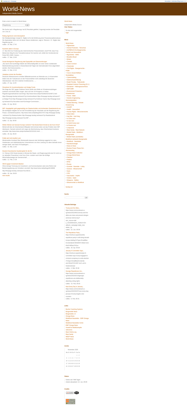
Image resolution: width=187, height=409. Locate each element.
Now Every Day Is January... (75, 286)
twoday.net (6, 1)
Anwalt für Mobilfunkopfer (74, 327)
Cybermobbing (71, 77)
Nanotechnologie (72, 143)
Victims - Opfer (71, 178)
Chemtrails (70, 66)
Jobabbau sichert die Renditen (12, 74)
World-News (18, 9)
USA (68, 173)
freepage (13, 1)
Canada (69, 61)
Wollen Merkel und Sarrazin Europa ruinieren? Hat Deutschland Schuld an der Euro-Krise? (31, 125)
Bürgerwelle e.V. (71, 314)
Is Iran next (70, 121)
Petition (69, 159)
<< (185, 1)
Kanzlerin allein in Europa (10, 49)
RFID (68, 162)
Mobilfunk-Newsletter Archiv (74, 323)
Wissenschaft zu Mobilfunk (75, 182)
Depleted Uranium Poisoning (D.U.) (78, 84)
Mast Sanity (69, 334)
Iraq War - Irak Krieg (73, 116)
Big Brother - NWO (73, 55)
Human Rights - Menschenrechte (77, 112)
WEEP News (70, 337)
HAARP (69, 107)
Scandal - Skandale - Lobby (75, 166)
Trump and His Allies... (73, 208)
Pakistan (69, 157)
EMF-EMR (70, 89)
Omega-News (70, 316)
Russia (69, 164)
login (67, 33)
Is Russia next (71, 125)
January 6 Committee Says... (75, 251)
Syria (68, 171)
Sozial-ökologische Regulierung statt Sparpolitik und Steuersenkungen (24, 61)
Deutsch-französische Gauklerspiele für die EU (17, 151)
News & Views (71, 146)
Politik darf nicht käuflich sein (11, 138)
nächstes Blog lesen (177, 1)
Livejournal (70, 128)
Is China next (71, 118)
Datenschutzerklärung (74, 80)
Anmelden (168, 1)
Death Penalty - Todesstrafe (76, 82)
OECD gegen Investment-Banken (13, 164)
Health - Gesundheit (73, 109)
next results (6, 175)
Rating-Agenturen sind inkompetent (13, 36)
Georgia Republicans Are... (74, 271)
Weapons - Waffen (73, 180)
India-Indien (70, 114)
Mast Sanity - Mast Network (75, 130)
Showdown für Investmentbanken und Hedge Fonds (18, 87)
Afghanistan (70, 45)
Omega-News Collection (74, 153)
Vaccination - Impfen (73, 175)
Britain (69, 59)
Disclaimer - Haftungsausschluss (77, 86)
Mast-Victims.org (71, 332)
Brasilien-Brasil (71, 57)
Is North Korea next (73, 123)
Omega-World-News (73, 155)
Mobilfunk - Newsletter (74, 141)
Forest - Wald (71, 96)
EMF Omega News (72, 325)
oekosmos (69, 330)
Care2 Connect (72, 64)
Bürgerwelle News (71, 311)
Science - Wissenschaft (74, 169)
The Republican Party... (73, 232)
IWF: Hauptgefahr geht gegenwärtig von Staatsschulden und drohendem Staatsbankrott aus (31, 108)
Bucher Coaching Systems (74, 309)
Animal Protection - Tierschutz (76, 48)
